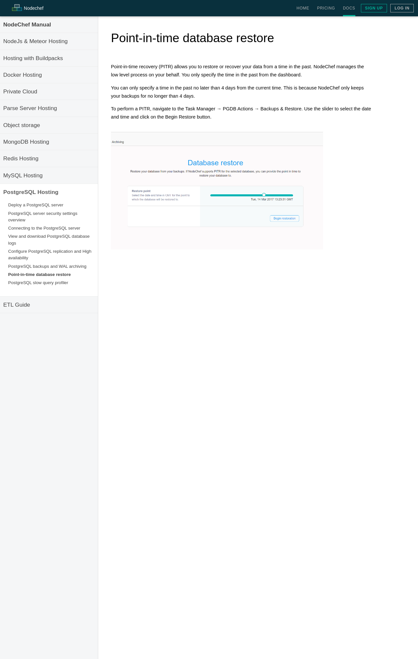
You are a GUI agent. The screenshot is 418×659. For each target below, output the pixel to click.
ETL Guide (16, 304)
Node (33, 8)
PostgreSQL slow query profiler (38, 282)
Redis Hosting (21, 158)
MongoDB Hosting (26, 141)
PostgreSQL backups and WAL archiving (47, 266)
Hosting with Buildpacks (33, 58)
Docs (349, 8)
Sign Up (374, 8)
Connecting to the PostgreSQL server (44, 228)
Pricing (326, 8)
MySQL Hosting (23, 175)
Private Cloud (20, 91)
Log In (402, 8)
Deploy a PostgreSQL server (35, 204)
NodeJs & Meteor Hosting (35, 41)
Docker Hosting (22, 75)
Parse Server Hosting (30, 108)
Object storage (21, 125)
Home (303, 8)
